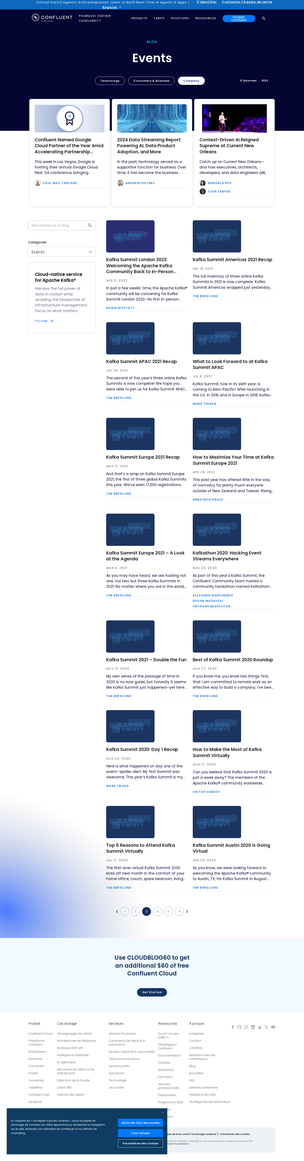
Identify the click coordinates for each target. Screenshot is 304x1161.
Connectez (36, 1066)
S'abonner (248, 81)
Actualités (196, 1073)
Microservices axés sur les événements (75, 1071)
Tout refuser (140, 1133)
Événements (167, 1095)
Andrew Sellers (140, 183)
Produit (34, 1023)
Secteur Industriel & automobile (132, 1052)
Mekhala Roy (220, 183)
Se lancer (35, 1102)
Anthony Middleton (212, 606)
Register (109, 7)
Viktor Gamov (206, 792)
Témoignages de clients (74, 1033)
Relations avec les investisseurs (202, 1057)
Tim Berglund (205, 296)
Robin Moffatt (120, 308)
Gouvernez (36, 1080)
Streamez (35, 1059)
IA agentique (66, 1062)
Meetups (164, 1109)
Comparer (165, 1116)
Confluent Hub (38, 1095)
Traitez (33, 1073)
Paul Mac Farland (60, 183)
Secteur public (119, 1066)
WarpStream (37, 1052)
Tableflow (35, 1087)
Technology (110, 81)
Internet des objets (70, 1095)
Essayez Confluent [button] (239, 18)
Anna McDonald (208, 499)
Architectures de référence (76, 1041)
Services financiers (122, 1033)
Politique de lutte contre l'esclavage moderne (188, 1134)
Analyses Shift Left (70, 1048)
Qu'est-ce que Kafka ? (168, 1035)
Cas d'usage (67, 1023)
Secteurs (116, 1023)
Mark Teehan (204, 403)
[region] (87, 1131)
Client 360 (64, 1087)
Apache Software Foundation (171, 1143)
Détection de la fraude (73, 1080)
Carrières (195, 1048)
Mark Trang (117, 786)
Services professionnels (168, 1086)
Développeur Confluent (167, 1046)
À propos (196, 1023)
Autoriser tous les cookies (140, 1123)
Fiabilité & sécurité (202, 1095)
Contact (195, 1041)
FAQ (192, 1080)
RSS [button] (265, 81)
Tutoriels (164, 1063)
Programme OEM (170, 1102)
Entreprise (196, 1033)
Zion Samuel (219, 191)
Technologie (118, 1080)
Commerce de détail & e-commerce (127, 1043)
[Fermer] (163, 1113)
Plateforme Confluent (36, 1043)
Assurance (116, 1073)
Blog (192, 1066)
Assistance (166, 1070)
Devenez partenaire (203, 1087)
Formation (165, 1077)
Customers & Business (151, 81)
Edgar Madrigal (208, 601)
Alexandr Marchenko (213, 595)
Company (191, 81)
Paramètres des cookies (235, 1134)
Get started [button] (152, 992)
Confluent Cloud (40, 1033)
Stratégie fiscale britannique (209, 1102)
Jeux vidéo (116, 1087)
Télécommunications (124, 1059)
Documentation (169, 1055)
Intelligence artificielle (73, 1055)
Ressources (167, 1023)
